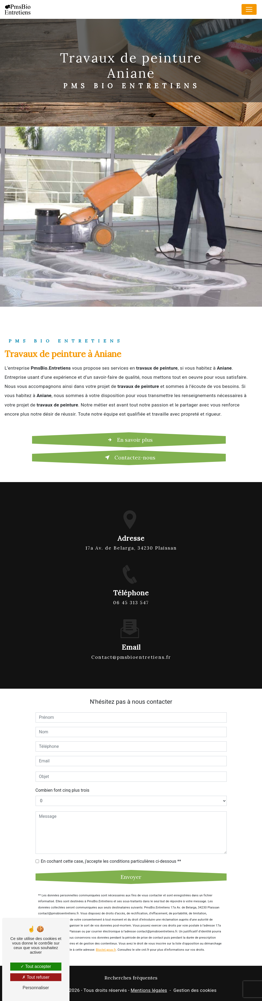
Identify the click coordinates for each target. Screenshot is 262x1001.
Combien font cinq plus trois (62, 784)
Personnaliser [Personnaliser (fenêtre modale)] (36, 987)
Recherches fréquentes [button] (131, 978)
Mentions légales (149, 990)
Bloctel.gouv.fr (106, 943)
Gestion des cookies (194, 990)
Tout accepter (35, 966)
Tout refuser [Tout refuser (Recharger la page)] (36, 977)
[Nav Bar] (249, 9)
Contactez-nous (129, 457)
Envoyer (131, 870)
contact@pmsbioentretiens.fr (131, 651)
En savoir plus (129, 439)
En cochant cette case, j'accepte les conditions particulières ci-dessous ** (111, 855)
